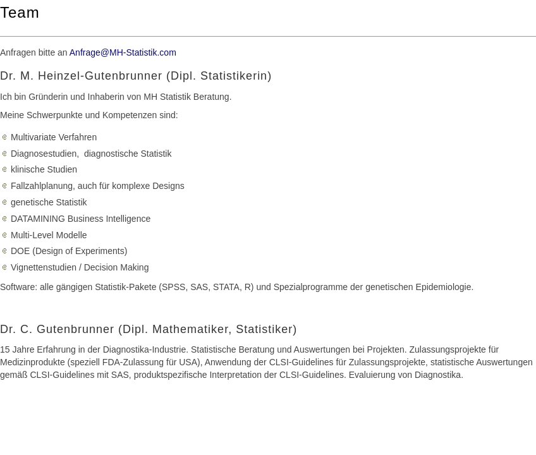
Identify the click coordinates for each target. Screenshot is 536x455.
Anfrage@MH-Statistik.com (123, 52)
